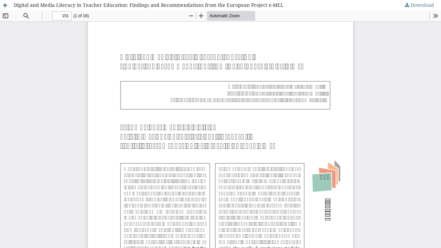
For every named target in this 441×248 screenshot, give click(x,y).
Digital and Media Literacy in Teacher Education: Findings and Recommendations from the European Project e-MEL (149, 5)
